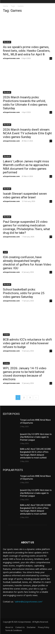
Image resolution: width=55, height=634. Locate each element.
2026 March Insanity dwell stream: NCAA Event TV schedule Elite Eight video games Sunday (27, 133)
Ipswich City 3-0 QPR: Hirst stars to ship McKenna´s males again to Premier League (36, 437)
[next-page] (36, 397)
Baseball (7, 42)
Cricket (6, 335)
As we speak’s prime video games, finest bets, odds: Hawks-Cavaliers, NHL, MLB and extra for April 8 (26, 50)
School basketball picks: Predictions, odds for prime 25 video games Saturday (23, 293)
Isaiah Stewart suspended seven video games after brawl (25, 195)
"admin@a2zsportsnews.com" (28, 601)
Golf (5, 252)
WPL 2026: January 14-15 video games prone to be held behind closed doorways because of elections (24, 373)
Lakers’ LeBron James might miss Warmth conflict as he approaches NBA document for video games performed (26, 167)
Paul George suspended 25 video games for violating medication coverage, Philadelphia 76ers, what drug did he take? (26, 227)
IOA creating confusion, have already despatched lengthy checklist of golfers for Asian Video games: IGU (27, 262)
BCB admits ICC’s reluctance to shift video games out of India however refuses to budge (27, 343)
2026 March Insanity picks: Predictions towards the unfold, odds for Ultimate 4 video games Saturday (25, 103)
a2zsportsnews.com (11, 58)
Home (5, 6)
